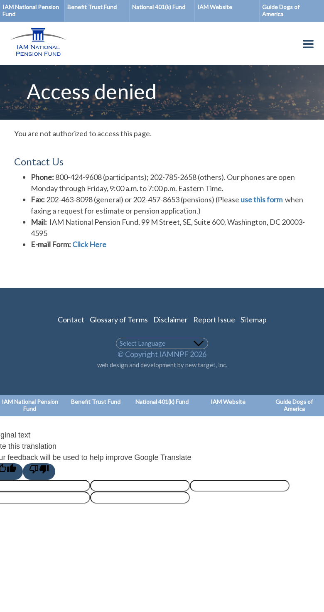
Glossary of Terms (119, 319)
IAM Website (214, 6)
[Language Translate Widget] (162, 343)
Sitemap (254, 319)
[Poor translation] (39, 471)
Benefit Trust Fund (92, 6)
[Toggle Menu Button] (308, 45)
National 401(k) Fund (158, 6)
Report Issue (214, 319)
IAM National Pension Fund (30, 10)
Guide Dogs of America (294, 405)
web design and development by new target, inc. (162, 365)
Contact (71, 319)
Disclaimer (170, 319)
